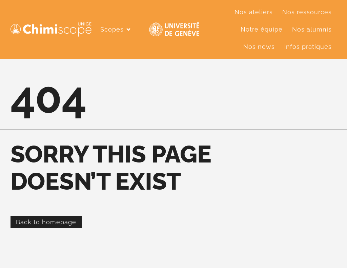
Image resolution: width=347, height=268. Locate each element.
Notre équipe (262, 29)
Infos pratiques (308, 46)
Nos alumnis (312, 29)
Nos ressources (307, 12)
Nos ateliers (253, 12)
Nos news (259, 46)
